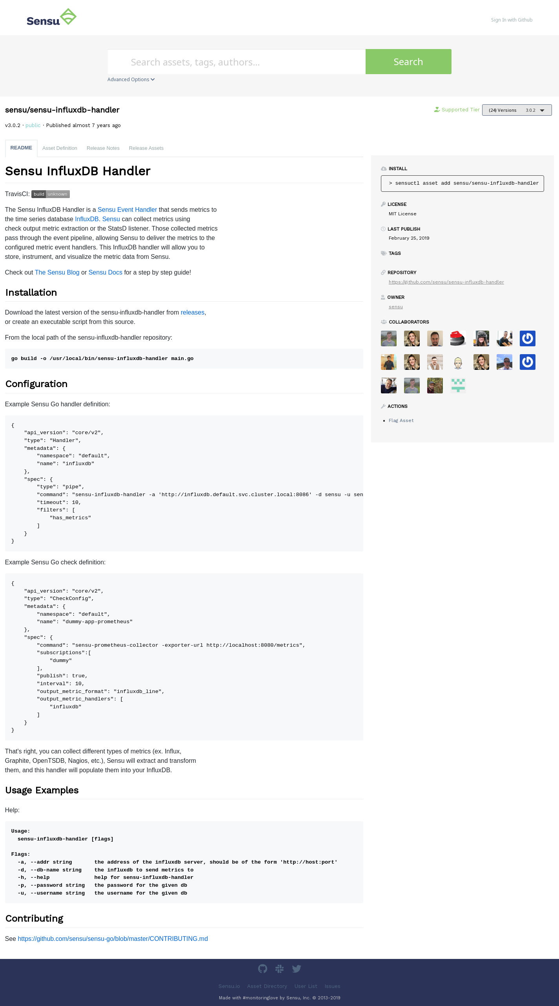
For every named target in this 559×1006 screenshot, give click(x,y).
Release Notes (103, 148)
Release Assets (146, 148)
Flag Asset (401, 420)
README (21, 148)
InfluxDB (86, 219)
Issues (332, 986)
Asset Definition (59, 148)
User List (306, 986)
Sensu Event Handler (127, 209)
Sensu (111, 219)
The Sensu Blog (57, 272)
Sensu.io (229, 986)
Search (408, 61)
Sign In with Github (512, 19)
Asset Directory (267, 986)
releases (192, 312)
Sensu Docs (105, 272)
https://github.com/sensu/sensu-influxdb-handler (446, 282)
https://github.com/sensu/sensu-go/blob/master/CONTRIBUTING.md (113, 938)
